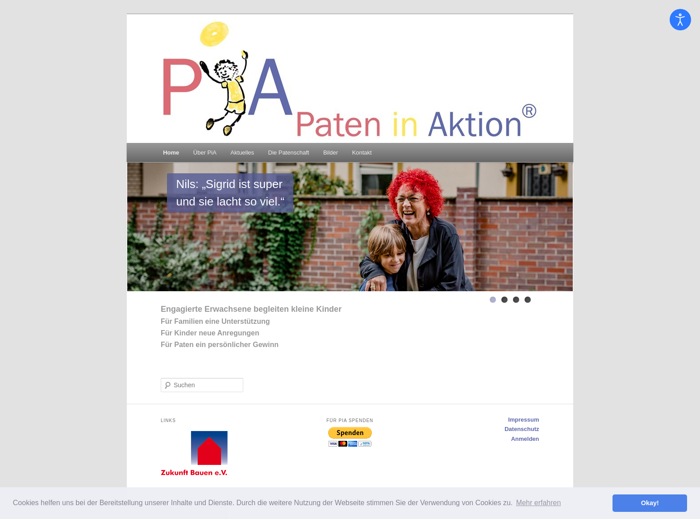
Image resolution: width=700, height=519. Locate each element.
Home (171, 152)
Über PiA (205, 152)
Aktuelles (242, 152)
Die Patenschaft (288, 152)
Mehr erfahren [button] (538, 502)
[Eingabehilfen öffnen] (680, 19)
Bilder (330, 152)
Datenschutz (521, 429)
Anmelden (525, 438)
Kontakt (362, 152)
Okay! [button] (650, 502)
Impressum (523, 419)
